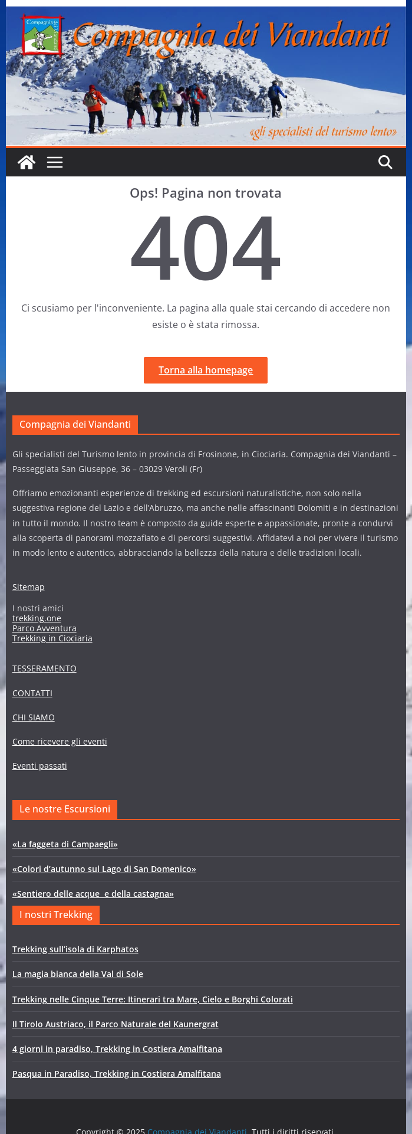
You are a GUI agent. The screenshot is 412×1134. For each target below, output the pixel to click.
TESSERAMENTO (44, 668)
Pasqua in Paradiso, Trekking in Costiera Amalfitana (116, 1073)
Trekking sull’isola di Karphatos (75, 949)
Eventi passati (39, 765)
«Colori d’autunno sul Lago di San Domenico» (104, 868)
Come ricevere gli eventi (59, 741)
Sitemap (28, 586)
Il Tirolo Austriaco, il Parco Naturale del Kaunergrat (115, 1024)
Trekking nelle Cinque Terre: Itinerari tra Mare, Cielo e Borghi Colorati (152, 999)
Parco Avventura (44, 628)
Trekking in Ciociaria (52, 638)
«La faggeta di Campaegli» (65, 844)
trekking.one (36, 618)
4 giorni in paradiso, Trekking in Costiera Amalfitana (117, 1048)
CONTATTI (32, 693)
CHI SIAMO (33, 717)
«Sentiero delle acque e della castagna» (93, 893)
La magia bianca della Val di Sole (77, 973)
